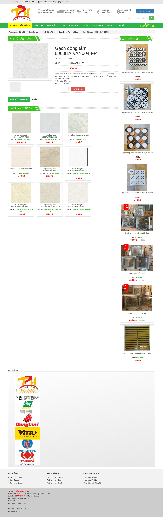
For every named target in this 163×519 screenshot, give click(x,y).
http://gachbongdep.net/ (17, 506)
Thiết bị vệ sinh (52, 476)
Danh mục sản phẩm (20, 25)
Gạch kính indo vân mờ (137, 315)
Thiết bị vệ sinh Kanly (54, 485)
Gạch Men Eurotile (15, 485)
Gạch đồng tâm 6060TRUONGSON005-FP (105, 169)
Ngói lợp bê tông (91, 476)
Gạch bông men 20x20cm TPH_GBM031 (137, 73)
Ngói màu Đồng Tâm (91, 479)
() (145, 11)
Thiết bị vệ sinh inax (54, 482)
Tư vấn (85, 25)
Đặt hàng (78, 89)
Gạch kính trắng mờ (137, 275)
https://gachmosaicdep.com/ (18, 511)
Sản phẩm (22, 32)
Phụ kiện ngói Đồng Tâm (92, 485)
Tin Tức (110, 25)
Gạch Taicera (13, 482)
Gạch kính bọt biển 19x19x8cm (137, 234)
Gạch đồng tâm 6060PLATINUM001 (49, 135)
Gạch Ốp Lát (34, 32)
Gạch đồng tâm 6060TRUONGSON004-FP (21, 204)
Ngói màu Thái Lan (90, 482)
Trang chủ (38, 25)
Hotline (147, 25)
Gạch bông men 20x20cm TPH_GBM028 (137, 194)
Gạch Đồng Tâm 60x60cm (69, 32)
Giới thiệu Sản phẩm (19, 99)
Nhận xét (36, 99)
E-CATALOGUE (97, 25)
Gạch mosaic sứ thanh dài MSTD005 (137, 356)
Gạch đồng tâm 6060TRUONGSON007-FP (77, 169)
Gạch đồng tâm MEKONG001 (104, 135)
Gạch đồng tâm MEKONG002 (76, 135)
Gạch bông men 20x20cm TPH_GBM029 (137, 154)
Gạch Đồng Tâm (49, 32)
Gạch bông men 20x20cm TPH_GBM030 (137, 113)
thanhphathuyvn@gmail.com (56, 2)
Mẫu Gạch (73, 25)
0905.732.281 (29, 2)
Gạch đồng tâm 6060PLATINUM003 (20, 135)
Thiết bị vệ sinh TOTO (54, 479)
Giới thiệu (51, 25)
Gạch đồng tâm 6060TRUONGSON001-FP (49, 169)
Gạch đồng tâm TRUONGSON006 (21, 169)
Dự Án (62, 25)
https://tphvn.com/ (14, 514)
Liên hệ (121, 25)
